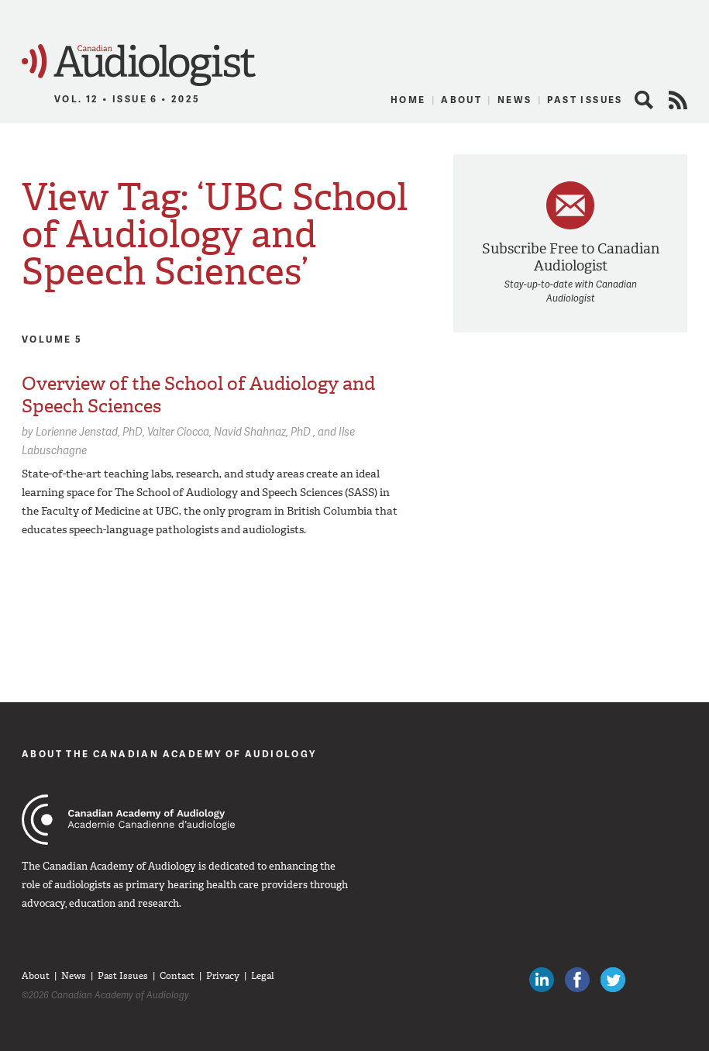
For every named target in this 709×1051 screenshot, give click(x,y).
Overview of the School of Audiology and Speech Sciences (198, 395)
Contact (177, 976)
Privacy (222, 976)
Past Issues (584, 99)
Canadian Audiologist (139, 65)
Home (408, 99)
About (461, 99)
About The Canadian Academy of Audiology (169, 753)
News (514, 99)
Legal (262, 976)
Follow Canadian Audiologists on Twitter (613, 979)
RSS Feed (678, 100)
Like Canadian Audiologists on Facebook (577, 979)
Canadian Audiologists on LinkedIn (541, 979)
